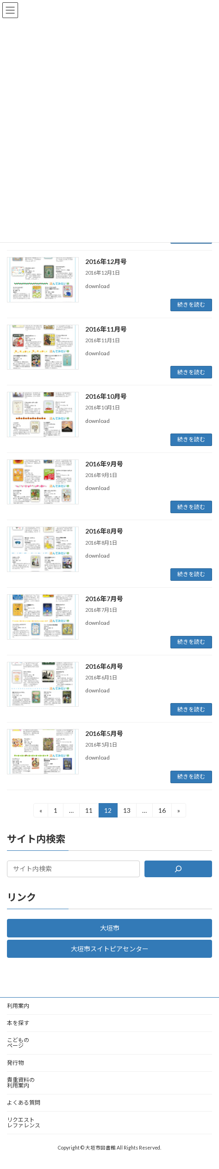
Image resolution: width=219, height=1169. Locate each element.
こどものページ (18, 1043)
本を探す (18, 1022)
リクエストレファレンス (23, 1122)
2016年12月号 (106, 261)
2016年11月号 (106, 329)
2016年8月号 (104, 531)
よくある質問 (23, 1102)
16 (162, 811)
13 (127, 811)
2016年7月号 (104, 599)
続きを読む (191, 304)
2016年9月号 (104, 464)
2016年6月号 (104, 666)
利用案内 (18, 1005)
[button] (109, 927)
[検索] (178, 869)
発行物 (15, 1062)
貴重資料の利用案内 (21, 1082)
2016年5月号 (104, 733)
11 (89, 811)
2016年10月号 (106, 396)
